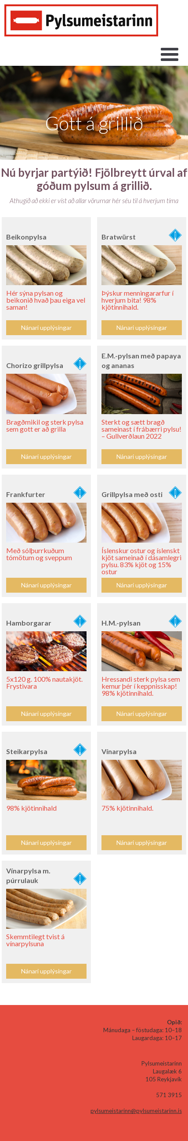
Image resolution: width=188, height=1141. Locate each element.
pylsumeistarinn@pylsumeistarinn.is (136, 1110)
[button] (169, 54)
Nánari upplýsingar (46, 456)
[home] (81, 20)
